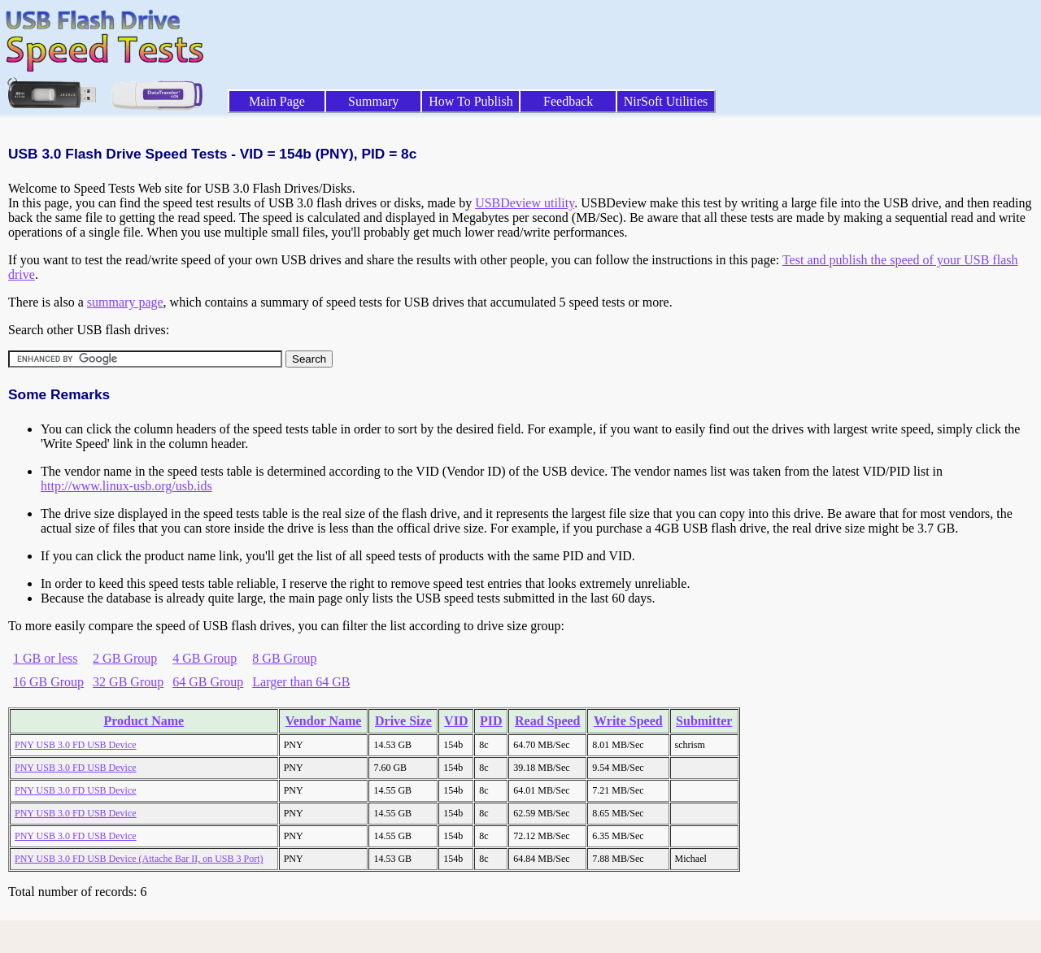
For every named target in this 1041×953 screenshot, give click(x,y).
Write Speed (628, 721)
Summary (373, 101)
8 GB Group (284, 658)
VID (456, 721)
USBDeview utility (524, 203)
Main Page (277, 101)
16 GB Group (48, 682)
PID (491, 721)
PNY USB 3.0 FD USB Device (76, 745)
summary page (125, 302)
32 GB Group (128, 682)
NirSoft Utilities (666, 101)
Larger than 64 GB (301, 682)
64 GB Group (207, 682)
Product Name (143, 721)
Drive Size (403, 721)
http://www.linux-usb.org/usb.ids (126, 486)
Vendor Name (323, 721)
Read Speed (547, 721)
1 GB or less (45, 658)
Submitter (704, 721)
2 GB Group (125, 658)
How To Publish (471, 101)
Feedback (568, 101)
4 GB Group (204, 658)
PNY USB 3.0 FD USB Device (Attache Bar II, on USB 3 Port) (139, 858)
